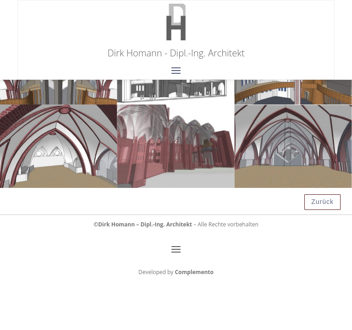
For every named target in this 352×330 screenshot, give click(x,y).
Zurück (322, 201)
